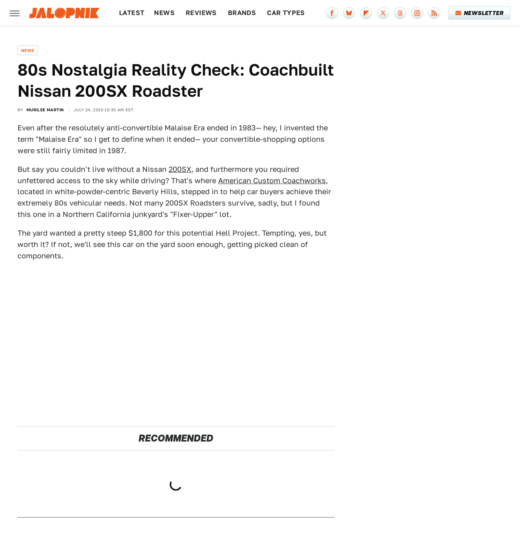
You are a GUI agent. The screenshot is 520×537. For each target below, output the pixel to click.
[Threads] (400, 13)
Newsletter (479, 13)
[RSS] (434, 13)
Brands (242, 13)
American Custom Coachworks (272, 180)
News (164, 13)
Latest (131, 13)
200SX (180, 169)
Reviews (201, 13)
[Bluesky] (349, 13)
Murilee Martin (45, 109)
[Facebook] (332, 13)
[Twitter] (383, 13)
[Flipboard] (366, 13)
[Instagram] (417, 13)
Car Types (286, 13)
